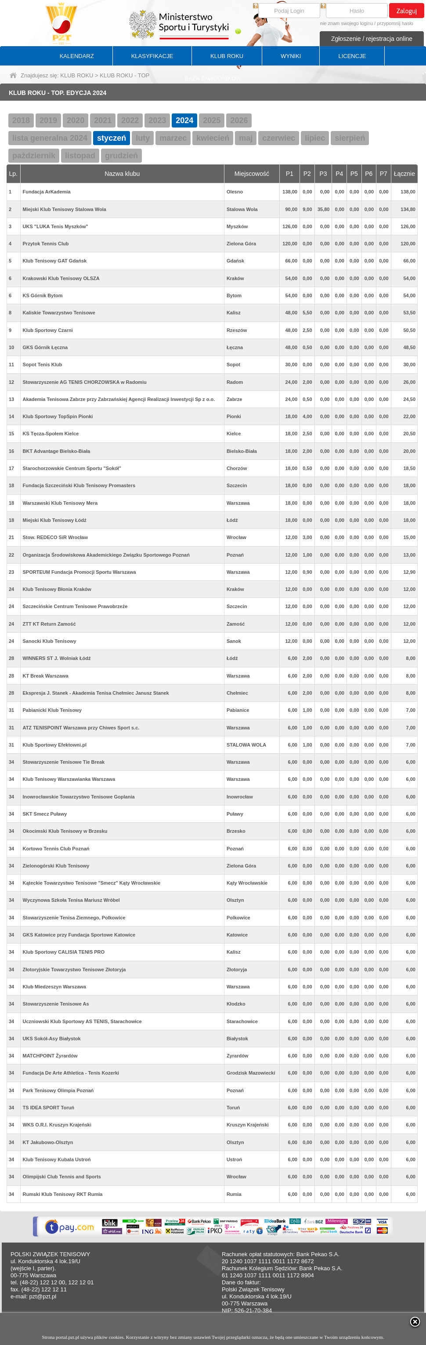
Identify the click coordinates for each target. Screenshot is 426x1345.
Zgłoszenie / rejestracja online (371, 38)
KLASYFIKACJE (152, 56)
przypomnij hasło (395, 23)
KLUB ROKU (226, 56)
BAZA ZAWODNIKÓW (213, 78)
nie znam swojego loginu (346, 23)
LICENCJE (352, 56)
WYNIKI (291, 56)
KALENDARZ (77, 56)
